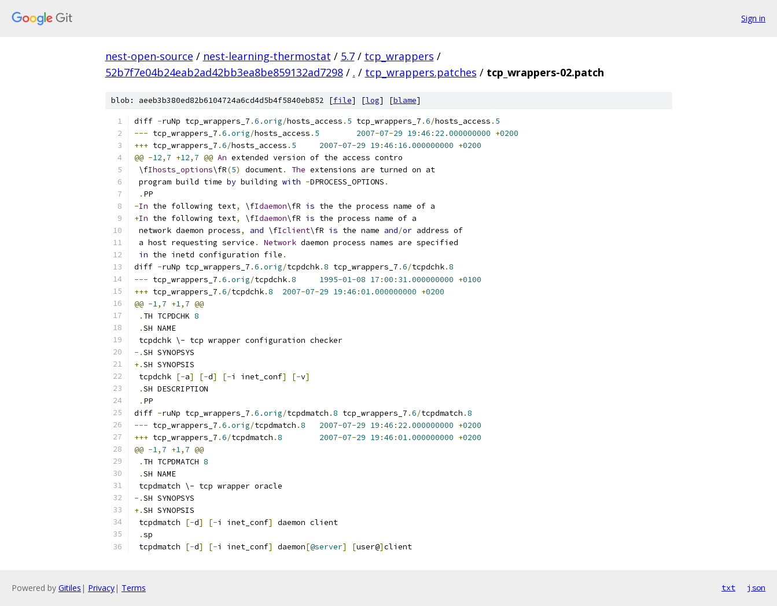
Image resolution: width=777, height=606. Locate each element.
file (342, 100)
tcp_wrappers (399, 56)
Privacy (101, 587)
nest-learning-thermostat (267, 56)
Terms (133, 587)
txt (728, 587)
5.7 (348, 56)
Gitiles (69, 587)
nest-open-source (149, 56)
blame (405, 100)
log (373, 100)
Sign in (753, 18)
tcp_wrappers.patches (421, 72)
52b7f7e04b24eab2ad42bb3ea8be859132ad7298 (224, 72)
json (756, 587)
